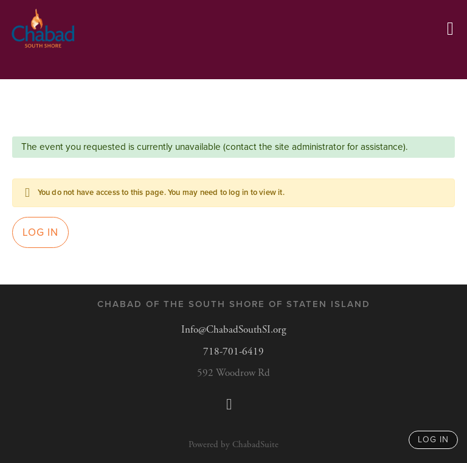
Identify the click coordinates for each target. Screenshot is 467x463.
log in (433, 439)
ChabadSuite (255, 444)
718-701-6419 (233, 351)
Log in (40, 232)
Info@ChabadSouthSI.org (233, 329)
